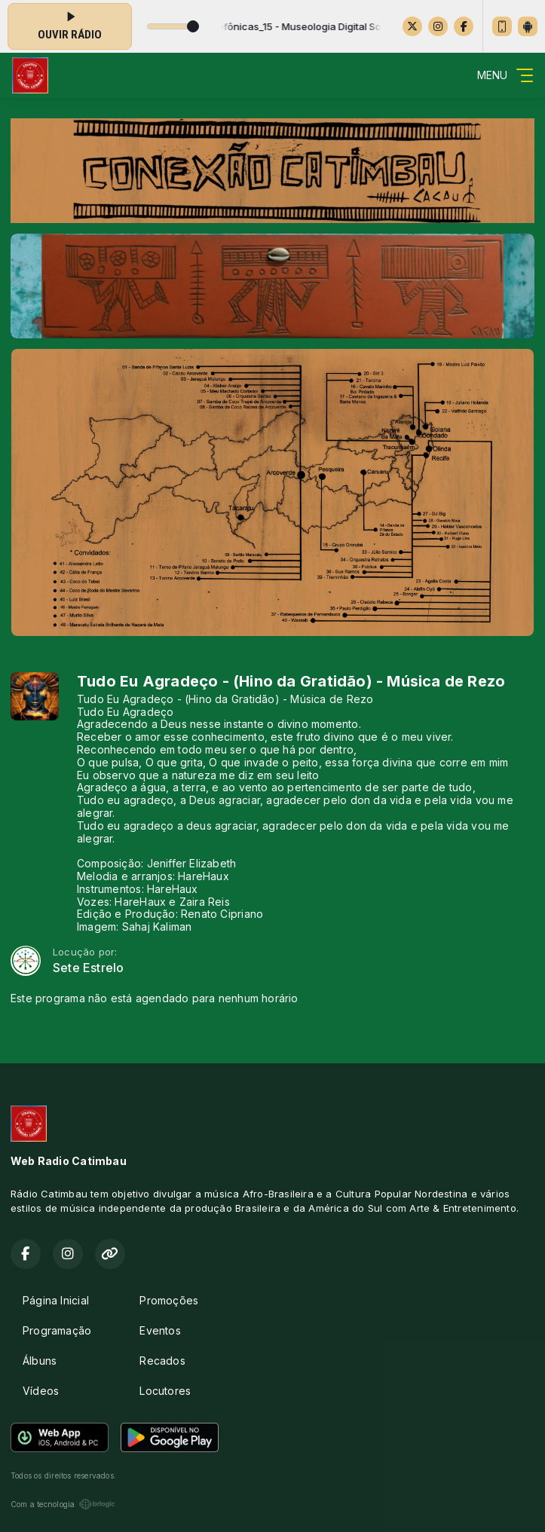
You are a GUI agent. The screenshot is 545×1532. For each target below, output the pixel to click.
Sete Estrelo (88, 968)
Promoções (168, 1300)
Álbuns (40, 1360)
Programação (57, 1330)
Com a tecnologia (63, 1504)
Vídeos (41, 1390)
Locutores (165, 1390)
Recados (162, 1360)
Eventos (159, 1330)
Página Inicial (56, 1300)
